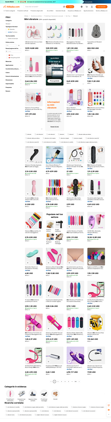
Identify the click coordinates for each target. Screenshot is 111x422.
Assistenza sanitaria (36, 16)
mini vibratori (39, 134)
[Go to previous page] (51, 381)
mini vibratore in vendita (49, 142)
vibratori (61, 134)
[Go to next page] (79, 381)
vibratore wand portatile (13, 411)
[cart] (87, 7)
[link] (108, 405)
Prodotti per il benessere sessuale (53, 16)
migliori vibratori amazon (42, 415)
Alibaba (26, 16)
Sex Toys (68, 16)
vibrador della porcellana (84, 134)
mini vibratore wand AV (92, 138)
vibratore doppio (64, 138)
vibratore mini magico (49, 138)
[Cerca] (70, 6)
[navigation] (13, 199)
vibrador (28, 134)
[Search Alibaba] (43, 7)
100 (76, 381)
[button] (64, 7)
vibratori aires (10, 415)
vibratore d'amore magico (78, 407)
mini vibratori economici (71, 411)
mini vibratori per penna (24, 415)
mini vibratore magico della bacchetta (87, 142)
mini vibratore (44, 411)
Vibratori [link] (75, 16)
